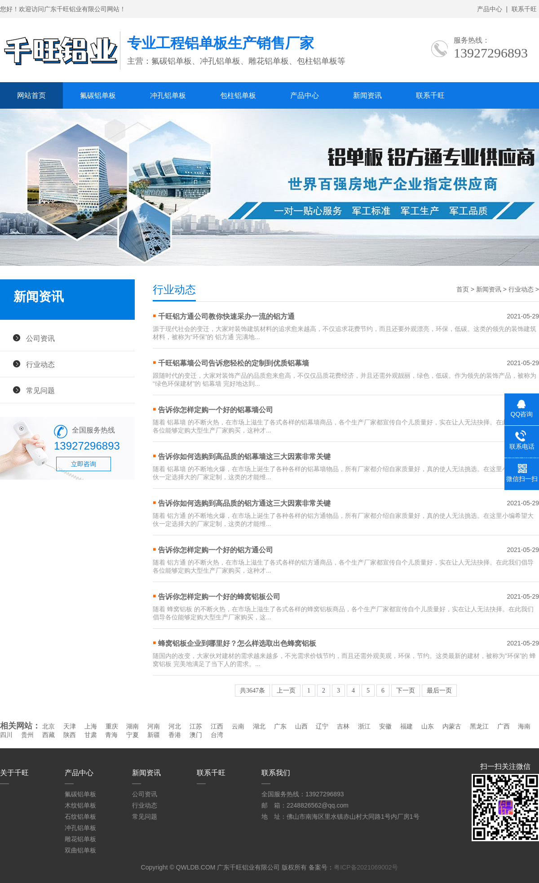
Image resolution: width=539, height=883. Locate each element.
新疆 (153, 734)
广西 (503, 726)
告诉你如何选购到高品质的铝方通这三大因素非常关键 (244, 503)
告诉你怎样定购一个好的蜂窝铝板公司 (219, 596)
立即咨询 (83, 464)
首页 (462, 289)
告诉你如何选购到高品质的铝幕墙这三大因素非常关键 (244, 456)
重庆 (112, 726)
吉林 (343, 726)
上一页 (286, 690)
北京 (48, 726)
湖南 (132, 726)
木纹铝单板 (80, 805)
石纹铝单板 (80, 816)
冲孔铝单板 (168, 95)
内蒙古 (451, 726)
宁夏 (132, 734)
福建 (406, 726)
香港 (174, 734)
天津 (69, 726)
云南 (238, 726)
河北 (174, 726)
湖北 (259, 726)
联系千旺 (524, 9)
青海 (111, 734)
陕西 (69, 734)
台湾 (217, 734)
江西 (217, 726)
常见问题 (40, 390)
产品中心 (489, 9)
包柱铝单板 (238, 95)
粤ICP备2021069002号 (366, 867)
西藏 (48, 734)
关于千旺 (14, 773)
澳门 (196, 734)
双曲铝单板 (80, 850)
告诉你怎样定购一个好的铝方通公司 (215, 550)
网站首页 (31, 95)
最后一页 (439, 690)
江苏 (196, 726)
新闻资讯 (367, 95)
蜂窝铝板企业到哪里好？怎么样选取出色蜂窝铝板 (237, 643)
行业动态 (40, 364)
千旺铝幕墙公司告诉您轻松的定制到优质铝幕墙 (233, 363)
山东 (427, 726)
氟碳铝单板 (98, 95)
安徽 (385, 726)
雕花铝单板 (80, 839)
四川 (6, 734)
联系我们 (275, 773)
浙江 (364, 726)
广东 (280, 726)
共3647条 (252, 690)
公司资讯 (40, 338)
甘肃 (90, 734)
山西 (301, 726)
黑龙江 (479, 726)
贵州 (27, 734)
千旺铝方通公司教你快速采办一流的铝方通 (226, 316)
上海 (90, 726)
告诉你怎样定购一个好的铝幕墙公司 (215, 410)
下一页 (405, 690)
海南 (524, 726)
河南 (153, 726)
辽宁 (322, 726)
